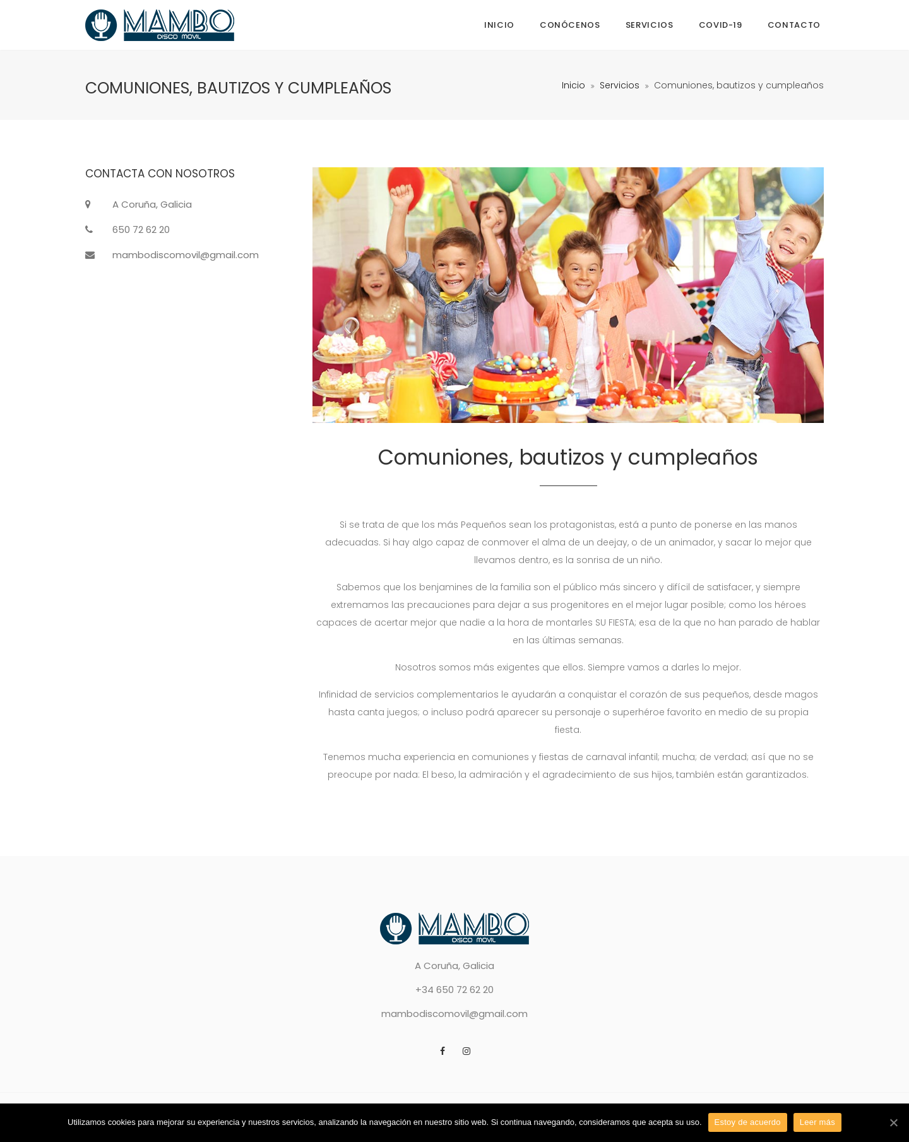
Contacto (794, 25)
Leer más (817, 1122)
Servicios (650, 25)
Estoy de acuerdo (748, 1122)
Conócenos (570, 25)
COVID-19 (720, 25)
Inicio (499, 25)
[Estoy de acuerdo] (893, 1122)
